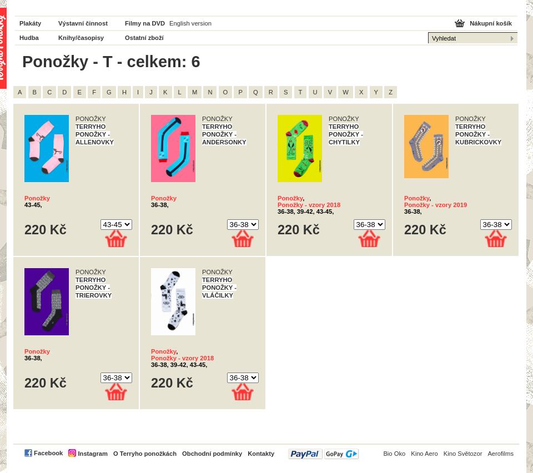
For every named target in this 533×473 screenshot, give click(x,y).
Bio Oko (394, 453)
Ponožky (37, 198)
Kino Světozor (463, 453)
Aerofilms (500, 453)
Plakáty (30, 23)
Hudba (29, 37)
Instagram (92, 453)
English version (190, 23)
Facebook (48, 453)
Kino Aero (424, 453)
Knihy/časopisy (81, 37)
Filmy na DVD (145, 23)
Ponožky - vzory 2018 (309, 205)
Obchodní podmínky (212, 453)
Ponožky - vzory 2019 (435, 205)
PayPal (323, 454)
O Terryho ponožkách (145, 453)
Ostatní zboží (144, 37)
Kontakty (261, 453)
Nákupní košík (491, 23)
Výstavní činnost (83, 23)
